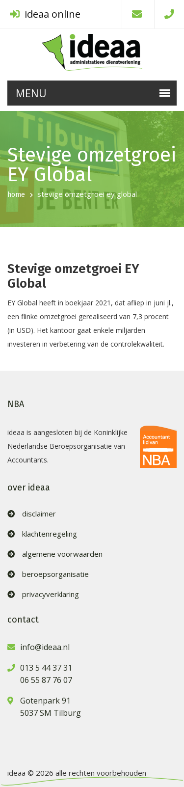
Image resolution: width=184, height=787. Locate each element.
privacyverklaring (50, 594)
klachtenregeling (49, 534)
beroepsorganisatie (55, 574)
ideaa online (45, 14)
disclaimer (39, 513)
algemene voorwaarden (62, 554)
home (16, 194)
